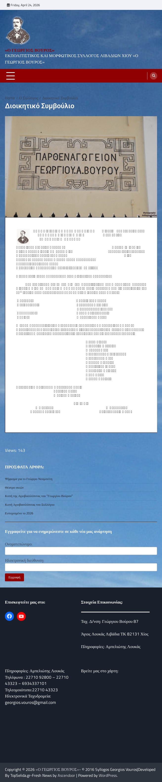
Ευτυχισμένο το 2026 (19, 513)
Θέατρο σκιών (14, 487)
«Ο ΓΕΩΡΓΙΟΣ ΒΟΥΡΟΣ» (29, 50)
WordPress (108, 775)
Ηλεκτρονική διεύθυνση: (24, 560)
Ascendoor (66, 775)
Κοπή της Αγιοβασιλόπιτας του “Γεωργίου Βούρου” (39, 495)
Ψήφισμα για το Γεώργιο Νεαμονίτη (28, 478)
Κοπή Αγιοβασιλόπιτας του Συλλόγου (29, 504)
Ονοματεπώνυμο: (18, 544)
